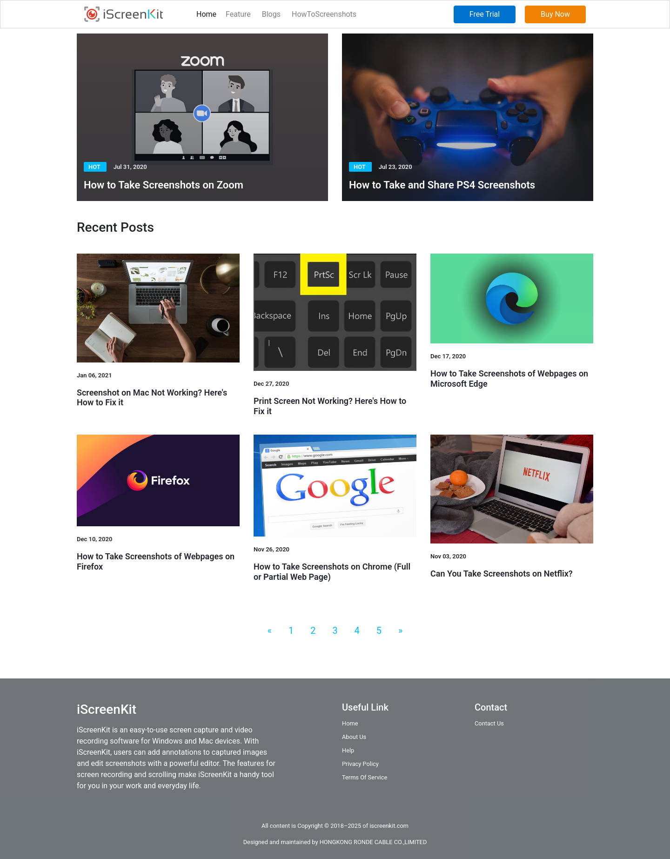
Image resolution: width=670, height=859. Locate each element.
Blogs (271, 14)
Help (348, 750)
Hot (95, 166)
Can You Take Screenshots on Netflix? (501, 573)
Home (206, 14)
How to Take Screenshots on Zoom (163, 185)
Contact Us (489, 723)
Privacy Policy (360, 763)
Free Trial (484, 14)
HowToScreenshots (324, 14)
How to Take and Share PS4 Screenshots (442, 185)
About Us (354, 736)
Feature (238, 14)
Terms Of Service (364, 777)
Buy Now (555, 14)
